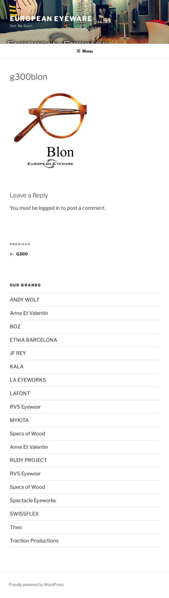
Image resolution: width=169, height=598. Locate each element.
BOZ (15, 326)
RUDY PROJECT (28, 460)
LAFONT (20, 393)
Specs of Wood (27, 433)
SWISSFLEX (24, 514)
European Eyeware (51, 19)
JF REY (18, 353)
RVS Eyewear (25, 407)
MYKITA (19, 420)
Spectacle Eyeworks (33, 500)
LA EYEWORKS (28, 380)
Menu (85, 51)
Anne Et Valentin (29, 313)
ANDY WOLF (25, 300)
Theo (16, 527)
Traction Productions (34, 541)
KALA (17, 366)
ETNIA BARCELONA (33, 340)
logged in (49, 208)
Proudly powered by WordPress (36, 584)
